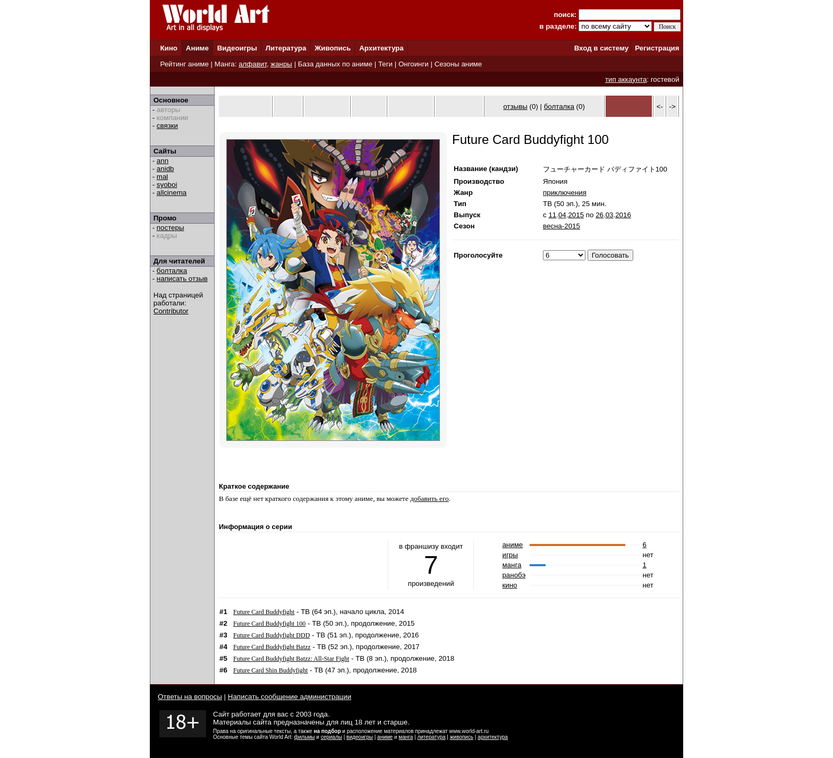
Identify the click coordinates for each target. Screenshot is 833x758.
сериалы (331, 737)
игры (509, 555)
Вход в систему (601, 48)
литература (431, 737)
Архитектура (381, 48)
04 (562, 215)
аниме (512, 545)
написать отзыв (182, 279)
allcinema (171, 193)
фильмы (304, 737)
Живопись (332, 48)
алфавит (253, 64)
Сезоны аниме (458, 64)
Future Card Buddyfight (263, 612)
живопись (461, 737)
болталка (172, 271)
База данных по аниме (335, 64)
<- (660, 106)
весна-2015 (561, 226)
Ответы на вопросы (190, 697)
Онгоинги (413, 64)
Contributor (171, 311)
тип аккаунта (626, 79)
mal (162, 177)
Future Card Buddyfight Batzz (272, 647)
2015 (576, 215)
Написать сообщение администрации (289, 697)
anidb (165, 169)
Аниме (197, 48)
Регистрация (657, 48)
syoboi (167, 185)
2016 (623, 215)
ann (162, 161)
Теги (385, 64)
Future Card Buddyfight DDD (271, 635)
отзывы (515, 106)
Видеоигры (237, 48)
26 (600, 215)
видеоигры (359, 737)
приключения (564, 193)
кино (509, 585)
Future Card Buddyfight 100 (269, 623)
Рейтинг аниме (184, 64)
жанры (281, 64)
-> (672, 106)
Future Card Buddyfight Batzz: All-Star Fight (291, 658)
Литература (286, 48)
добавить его (429, 499)
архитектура (493, 737)
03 (610, 215)
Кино (168, 48)
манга (511, 565)
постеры (170, 228)
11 (552, 215)
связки (167, 126)
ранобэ (513, 575)
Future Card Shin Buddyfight (270, 670)
